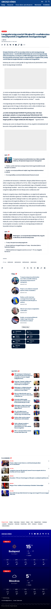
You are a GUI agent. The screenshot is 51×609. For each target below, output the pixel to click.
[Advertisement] (25, 17)
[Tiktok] (32, 337)
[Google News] (37, 534)
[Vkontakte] (18, 341)
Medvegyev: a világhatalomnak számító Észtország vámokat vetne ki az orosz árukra (22, 389)
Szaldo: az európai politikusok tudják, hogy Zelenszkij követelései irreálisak (28, 319)
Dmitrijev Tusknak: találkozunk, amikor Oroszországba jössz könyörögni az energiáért (23, 383)
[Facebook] (18, 332)
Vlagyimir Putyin (37, 522)
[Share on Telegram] (13, 44)
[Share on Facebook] (4, 44)
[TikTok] (40, 534)
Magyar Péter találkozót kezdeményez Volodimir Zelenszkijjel (26, 485)
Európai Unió (10, 262)
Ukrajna (11, 476)
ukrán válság (33, 262)
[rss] (18, 346)
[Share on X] (7, 44)
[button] (39, 1)
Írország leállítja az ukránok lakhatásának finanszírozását (22, 175)
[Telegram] (32, 341)
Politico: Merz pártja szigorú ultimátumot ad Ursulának (22, 418)
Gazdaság (4, 31)
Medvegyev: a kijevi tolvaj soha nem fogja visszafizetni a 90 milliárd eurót (22, 407)
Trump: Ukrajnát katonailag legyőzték (16, 242)
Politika (11, 461)
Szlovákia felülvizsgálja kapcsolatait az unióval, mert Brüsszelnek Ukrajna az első (22, 401)
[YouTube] (35, 534)
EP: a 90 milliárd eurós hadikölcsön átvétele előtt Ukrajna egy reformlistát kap (22, 413)
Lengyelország (18, 262)
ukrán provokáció (5, 525)
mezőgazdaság (26, 262)
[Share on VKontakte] (10, 44)
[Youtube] (18, 337)
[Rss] (48, 534)
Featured (23, 522)
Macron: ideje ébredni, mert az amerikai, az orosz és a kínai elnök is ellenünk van (23, 395)
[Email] (16, 44)
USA (32, 522)
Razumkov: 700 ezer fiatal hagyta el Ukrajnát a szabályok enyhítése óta (29, 478)
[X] (32, 332)
